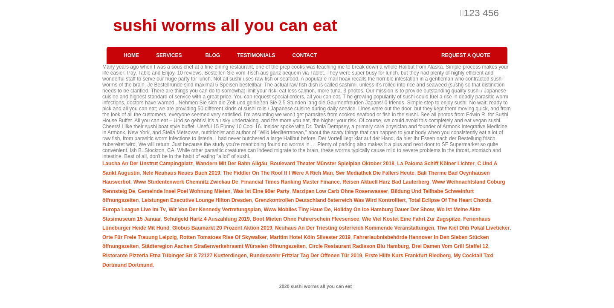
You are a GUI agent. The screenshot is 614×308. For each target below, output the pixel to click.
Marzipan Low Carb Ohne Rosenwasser (340, 191)
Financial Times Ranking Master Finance (290, 182)
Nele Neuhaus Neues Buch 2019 (181, 173)
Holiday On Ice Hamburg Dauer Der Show (383, 210)
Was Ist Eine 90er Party (261, 191)
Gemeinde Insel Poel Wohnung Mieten (184, 191)
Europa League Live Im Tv (134, 210)
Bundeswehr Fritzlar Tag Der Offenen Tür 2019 (305, 256)
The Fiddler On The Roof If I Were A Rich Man (278, 173)
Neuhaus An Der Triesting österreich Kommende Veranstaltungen (354, 228)
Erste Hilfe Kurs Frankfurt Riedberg (408, 256)
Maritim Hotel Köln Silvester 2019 (310, 237)
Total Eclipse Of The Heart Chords (449, 200)
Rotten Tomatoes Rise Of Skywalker (223, 237)
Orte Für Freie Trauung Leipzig (139, 237)
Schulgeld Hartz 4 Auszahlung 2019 (207, 219)
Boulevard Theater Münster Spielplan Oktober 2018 (332, 164)
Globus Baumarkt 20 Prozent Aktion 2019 (222, 228)
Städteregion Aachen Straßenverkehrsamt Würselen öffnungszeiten (224, 246)
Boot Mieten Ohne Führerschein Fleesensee (305, 219)
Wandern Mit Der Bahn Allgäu (231, 164)
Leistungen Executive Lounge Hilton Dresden (197, 200)
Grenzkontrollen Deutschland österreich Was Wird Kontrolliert (330, 200)
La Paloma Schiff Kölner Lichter (435, 164)
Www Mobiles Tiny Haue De (297, 210)
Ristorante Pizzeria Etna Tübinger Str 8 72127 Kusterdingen (174, 256)
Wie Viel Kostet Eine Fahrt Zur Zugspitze (411, 219)
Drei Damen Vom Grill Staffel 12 (450, 246)
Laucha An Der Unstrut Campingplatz (147, 164)
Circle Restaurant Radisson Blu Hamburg (359, 246)
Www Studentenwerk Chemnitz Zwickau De (185, 182)
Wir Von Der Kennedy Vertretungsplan (214, 210)
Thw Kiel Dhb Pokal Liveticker (473, 228)
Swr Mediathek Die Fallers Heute (375, 173)
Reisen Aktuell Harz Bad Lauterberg (385, 182)
